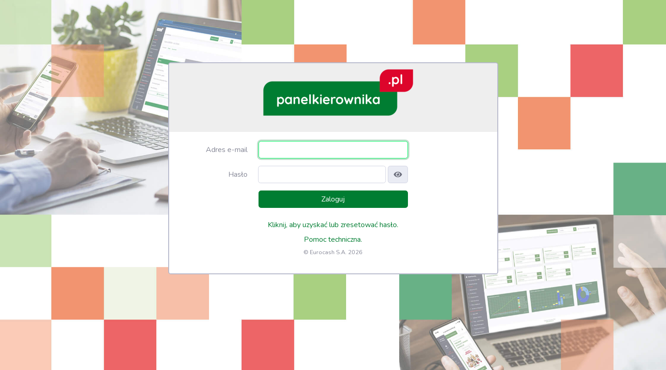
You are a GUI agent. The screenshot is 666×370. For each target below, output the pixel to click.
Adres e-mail (227, 150)
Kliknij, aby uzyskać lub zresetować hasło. (333, 225)
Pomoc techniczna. (333, 239)
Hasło (238, 174)
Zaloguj (333, 199)
